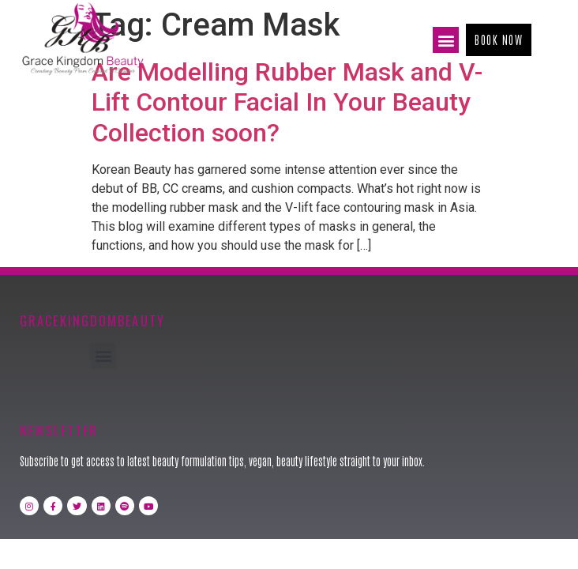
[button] (446, 40)
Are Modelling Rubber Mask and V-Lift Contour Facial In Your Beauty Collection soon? (287, 102)
